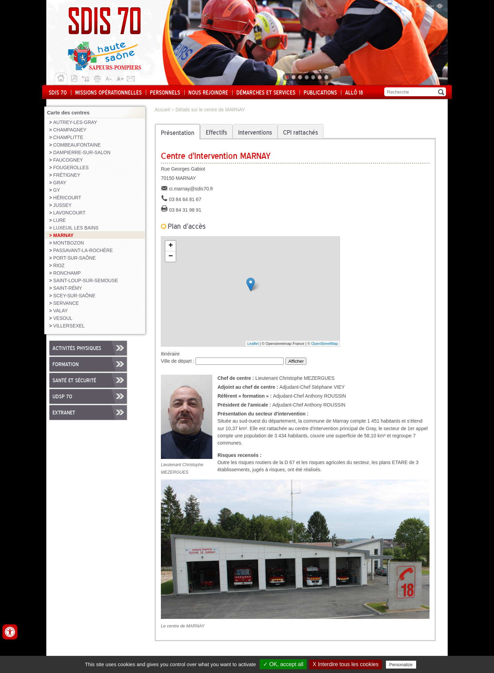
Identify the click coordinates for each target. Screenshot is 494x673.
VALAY (60, 310)
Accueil (61, 79)
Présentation (177, 133)
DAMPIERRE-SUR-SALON (81, 152)
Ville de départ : (178, 361)
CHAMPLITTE (68, 137)
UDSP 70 (62, 397)
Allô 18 (354, 93)
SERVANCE (66, 303)
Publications (320, 93)
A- (109, 78)
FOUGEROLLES (71, 167)
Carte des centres (68, 112)
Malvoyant (430, 5)
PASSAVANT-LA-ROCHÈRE (83, 250)
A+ (120, 78)
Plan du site (87, 78)
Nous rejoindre (208, 93)
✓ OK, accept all (283, 664)
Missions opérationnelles (108, 93)
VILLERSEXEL (69, 325)
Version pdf (76, 78)
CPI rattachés (300, 132)
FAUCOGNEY (68, 160)
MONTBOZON (68, 243)
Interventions (255, 132)
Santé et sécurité (74, 381)
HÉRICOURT (67, 197)
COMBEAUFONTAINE (77, 145)
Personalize (401, 664)
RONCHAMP (67, 273)
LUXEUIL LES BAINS (75, 227)
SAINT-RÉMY (67, 288)
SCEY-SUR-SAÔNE (74, 295)
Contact (131, 78)
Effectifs (216, 132)
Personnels (165, 93)
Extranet (63, 413)
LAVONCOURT (69, 212)
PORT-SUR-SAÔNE (74, 258)
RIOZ (58, 265)
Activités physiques (76, 348)
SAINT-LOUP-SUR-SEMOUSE (85, 280)
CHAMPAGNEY (69, 130)
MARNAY (63, 235)
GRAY (59, 182)
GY (56, 190)
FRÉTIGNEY (66, 175)
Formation (65, 364)
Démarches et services (265, 93)
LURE (59, 220)
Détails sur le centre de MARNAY (210, 109)
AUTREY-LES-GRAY (75, 122)
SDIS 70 (58, 93)
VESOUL (62, 318)
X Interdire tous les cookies (345, 664)
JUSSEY (62, 205)
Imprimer (98, 78)
